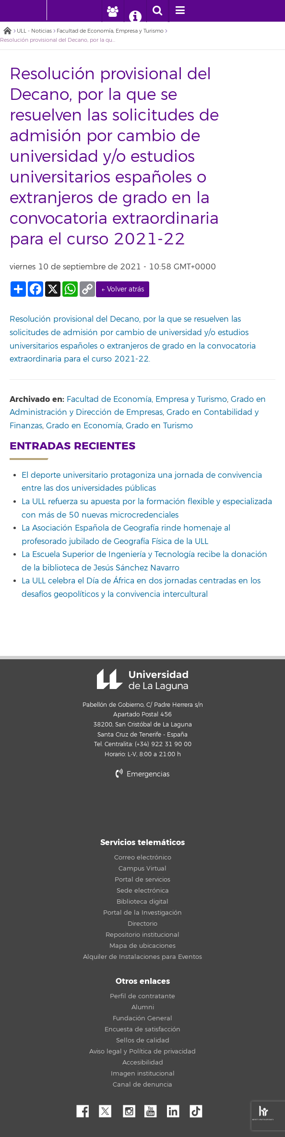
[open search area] (157, 11)
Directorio (142, 924)
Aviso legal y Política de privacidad (142, 1051)
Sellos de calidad (142, 1040)
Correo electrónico (142, 857)
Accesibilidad (142, 1062)
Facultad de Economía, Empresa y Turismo (110, 31)
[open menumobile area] (180, 11)
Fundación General (142, 1018)
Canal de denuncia (142, 1085)
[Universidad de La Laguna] (61, 10)
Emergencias (142, 774)
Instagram (131, 1109)
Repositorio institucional (142, 935)
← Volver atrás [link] (122, 289)
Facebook (86, 1109)
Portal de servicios (142, 879)
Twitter (109, 1109)
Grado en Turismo (159, 426)
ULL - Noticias (34, 31)
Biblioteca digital (142, 902)
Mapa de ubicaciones (142, 946)
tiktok (199, 1109)
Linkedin (176, 1109)
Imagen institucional (143, 1073)
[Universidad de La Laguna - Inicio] (37, 10)
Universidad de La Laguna (142, 680)
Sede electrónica (143, 891)
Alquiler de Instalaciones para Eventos (142, 957)
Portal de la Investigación (142, 913)
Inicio (7, 31)
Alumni (142, 1007)
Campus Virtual (142, 868)
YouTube (154, 1109)
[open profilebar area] (112, 11)
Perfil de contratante (142, 996)
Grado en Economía (84, 426)
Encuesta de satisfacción (142, 1029)
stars (142, 807)
